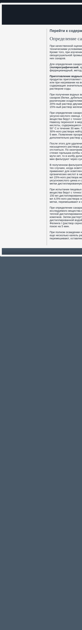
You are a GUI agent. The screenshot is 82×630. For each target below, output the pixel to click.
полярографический (65, 67)
